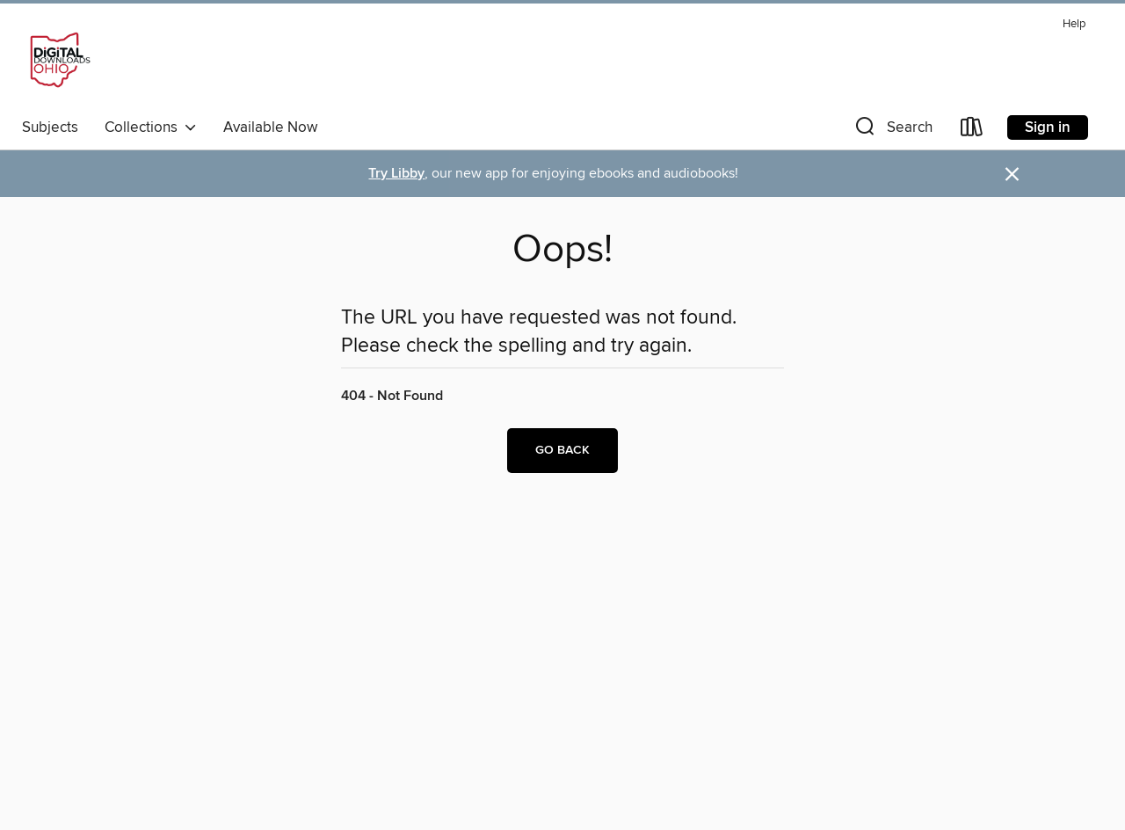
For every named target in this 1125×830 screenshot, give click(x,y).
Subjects (50, 127)
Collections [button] (151, 127)
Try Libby (396, 173)
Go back (562, 450)
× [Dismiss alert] (1012, 175)
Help (1074, 24)
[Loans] (972, 130)
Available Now (270, 127)
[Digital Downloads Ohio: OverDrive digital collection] (57, 60)
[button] (892, 130)
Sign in (1048, 127)
